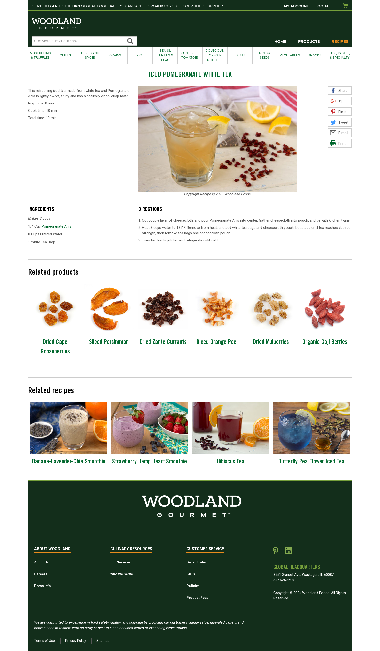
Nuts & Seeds (264, 55)
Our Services (120, 562)
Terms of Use (44, 641)
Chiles (65, 55)
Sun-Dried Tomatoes (190, 55)
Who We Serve (121, 574)
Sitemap (103, 641)
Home (280, 41)
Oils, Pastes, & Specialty (339, 55)
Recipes (340, 41)
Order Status (196, 562)
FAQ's (190, 574)
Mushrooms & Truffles (40, 55)
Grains (115, 55)
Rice (140, 55)
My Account (296, 6)
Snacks (314, 55)
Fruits (239, 55)
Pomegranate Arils (56, 226)
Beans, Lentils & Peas (165, 55)
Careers (40, 574)
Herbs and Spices (90, 55)
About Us (41, 562)
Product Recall (198, 598)
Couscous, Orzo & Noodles (215, 55)
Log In (321, 6)
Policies (193, 586)
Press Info (42, 586)
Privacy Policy (75, 641)
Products (309, 41)
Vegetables (290, 55)
